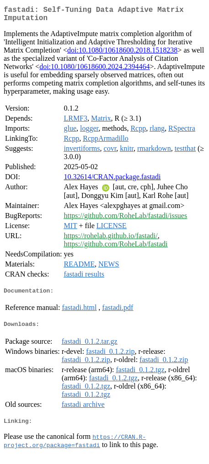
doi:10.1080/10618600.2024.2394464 (94, 70)
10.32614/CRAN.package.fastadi (112, 180)
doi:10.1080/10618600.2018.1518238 (122, 54)
